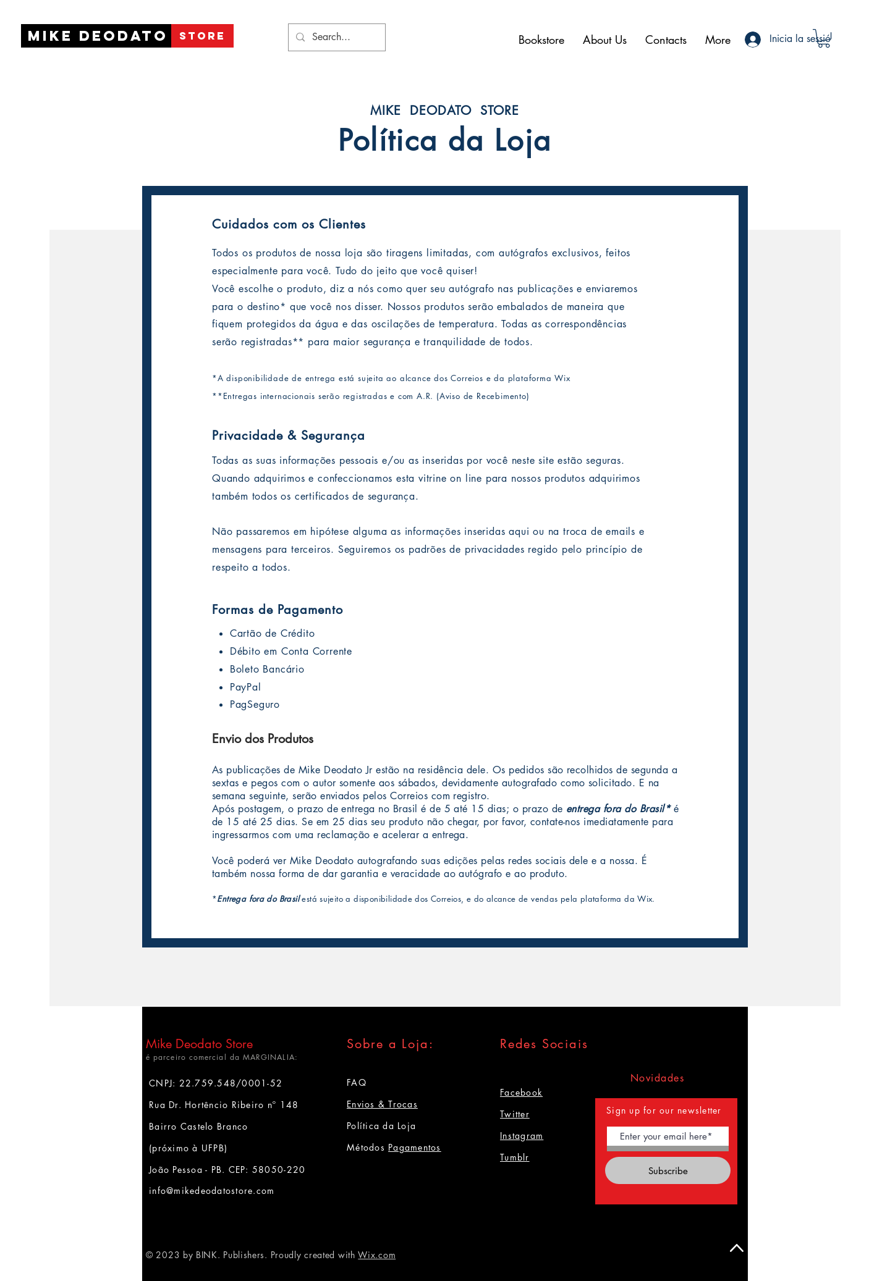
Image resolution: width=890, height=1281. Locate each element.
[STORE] (202, 36)
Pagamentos (414, 1147)
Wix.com (377, 1255)
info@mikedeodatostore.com (212, 1190)
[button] (824, 38)
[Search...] (335, 37)
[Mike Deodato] (98, 36)
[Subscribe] (668, 1170)
